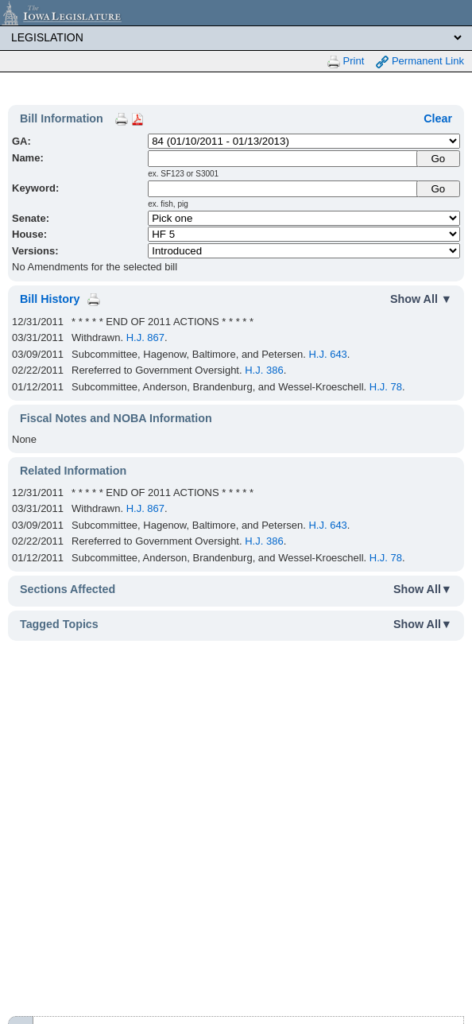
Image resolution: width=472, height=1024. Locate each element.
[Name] (283, 158)
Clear (438, 118)
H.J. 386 (264, 370)
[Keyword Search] (283, 188)
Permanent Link (420, 61)
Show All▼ (422, 589)
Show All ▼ (421, 298)
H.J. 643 (327, 354)
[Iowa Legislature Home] (236, 12)
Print (345, 61)
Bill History (49, 299)
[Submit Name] (438, 158)
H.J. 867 (145, 337)
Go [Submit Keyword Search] (438, 189)
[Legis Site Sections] (236, 37)
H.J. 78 (385, 387)
